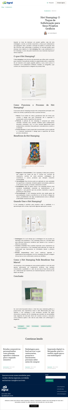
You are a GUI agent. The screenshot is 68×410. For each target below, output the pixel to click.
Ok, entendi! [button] (34, 405)
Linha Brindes (60, 389)
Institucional (6, 367)
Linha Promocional (61, 391)
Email (46, 375)
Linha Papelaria (61, 386)
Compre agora (61, 2)
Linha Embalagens (61, 394)
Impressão (27, 367)
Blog (3, 7)
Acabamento (8, 7)
